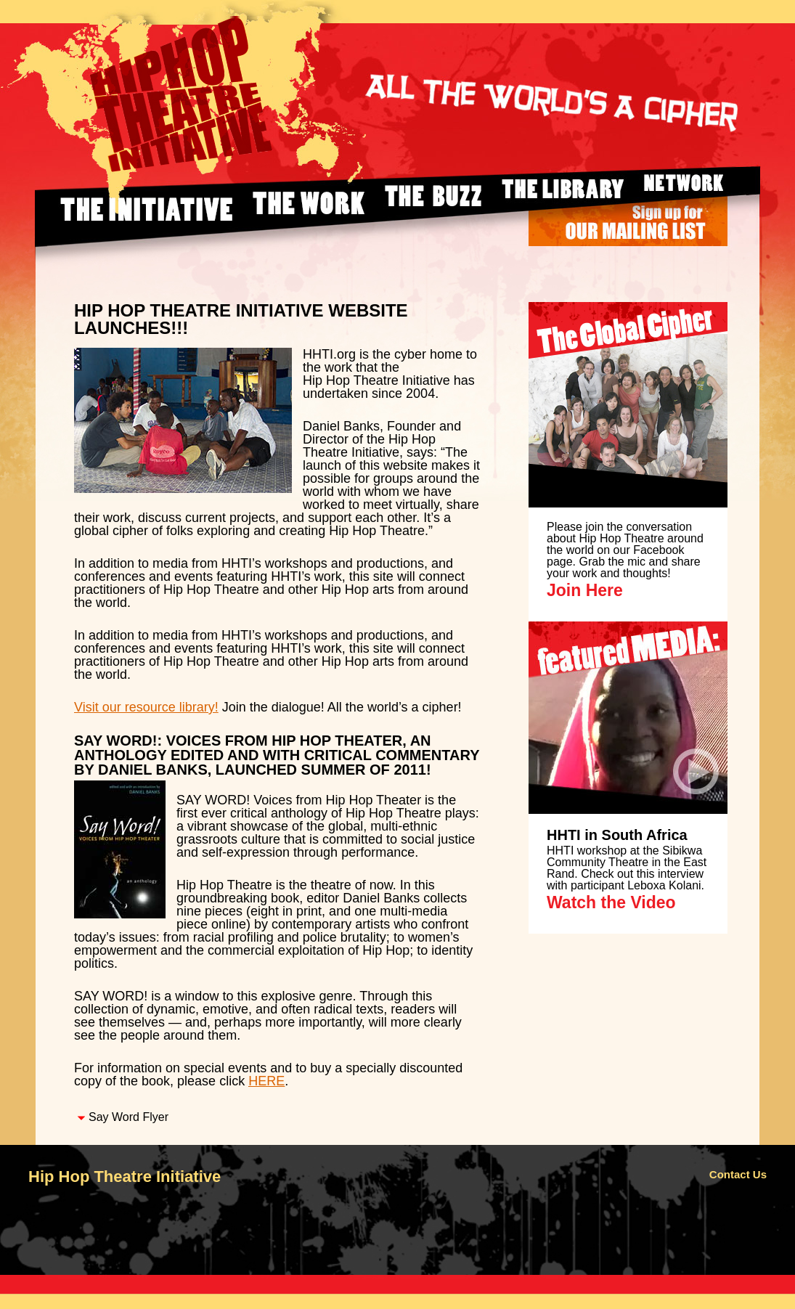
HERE (266, 1081)
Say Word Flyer (128, 1117)
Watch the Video (611, 902)
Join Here (585, 590)
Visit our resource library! (146, 707)
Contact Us (738, 1174)
